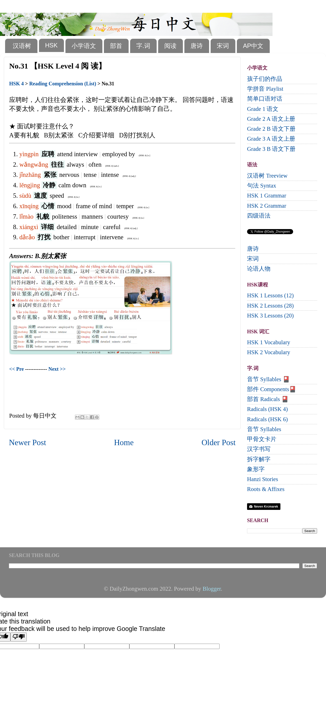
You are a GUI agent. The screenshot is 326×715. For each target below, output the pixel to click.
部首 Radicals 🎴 (268, 399)
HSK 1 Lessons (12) (270, 295)
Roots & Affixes (265, 489)
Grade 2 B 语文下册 (271, 129)
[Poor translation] (18, 637)
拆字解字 (258, 459)
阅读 (170, 45)
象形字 (256, 469)
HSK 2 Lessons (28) (270, 305)
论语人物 (258, 269)
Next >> (57, 369)
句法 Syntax (261, 185)
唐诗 (197, 45)
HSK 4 (16, 83)
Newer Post (27, 442)
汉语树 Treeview (267, 176)
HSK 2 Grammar (266, 206)
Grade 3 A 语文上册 (271, 139)
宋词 (223, 45)
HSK (51, 45)
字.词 (143, 45)
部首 (116, 45)
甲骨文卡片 (261, 439)
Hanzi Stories (262, 479)
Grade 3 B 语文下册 (271, 149)
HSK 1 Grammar (266, 195)
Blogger (211, 589)
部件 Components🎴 (271, 389)
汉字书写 (258, 449)
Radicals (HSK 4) (267, 409)
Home (124, 442)
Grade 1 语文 (262, 109)
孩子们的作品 (264, 79)
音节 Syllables (264, 429)
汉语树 (22, 45)
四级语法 (258, 216)
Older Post (218, 442)
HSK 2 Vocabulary (268, 352)
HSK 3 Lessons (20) (270, 315)
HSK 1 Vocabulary (268, 342)
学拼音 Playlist (265, 89)
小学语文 (84, 45)
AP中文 (253, 45)
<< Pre (16, 369)
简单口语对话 (264, 99)
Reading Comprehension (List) (62, 83)
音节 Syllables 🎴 (268, 379)
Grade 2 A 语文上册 (271, 119)
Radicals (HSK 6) (267, 419)
